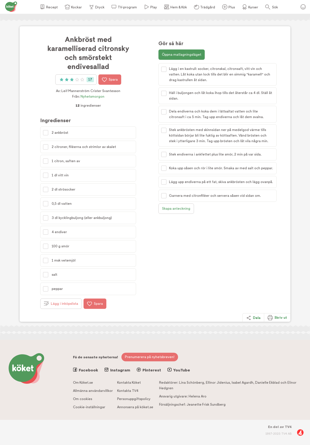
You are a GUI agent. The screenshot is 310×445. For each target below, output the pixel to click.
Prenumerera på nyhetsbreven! (150, 357)
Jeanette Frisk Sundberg (206, 404)
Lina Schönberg (191, 382)
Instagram (117, 370)
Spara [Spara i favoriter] (110, 79)
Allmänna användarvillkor (93, 391)
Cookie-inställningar (89, 407)
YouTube (178, 370)
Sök (275, 7)
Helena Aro (197, 396)
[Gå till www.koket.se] (11, 6)
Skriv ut (277, 317)
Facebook (85, 370)
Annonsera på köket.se (135, 407)
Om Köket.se (83, 382)
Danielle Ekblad (267, 382)
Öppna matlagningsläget (181, 54)
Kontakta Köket (129, 382)
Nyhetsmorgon (92, 96)
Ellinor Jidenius (218, 382)
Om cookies (82, 399)
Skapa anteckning (176, 208)
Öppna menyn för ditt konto (303, 7)
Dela (253, 317)
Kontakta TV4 (127, 391)
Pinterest (149, 370)
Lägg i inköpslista (61, 303)
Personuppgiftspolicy (133, 399)
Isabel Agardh (242, 382)
